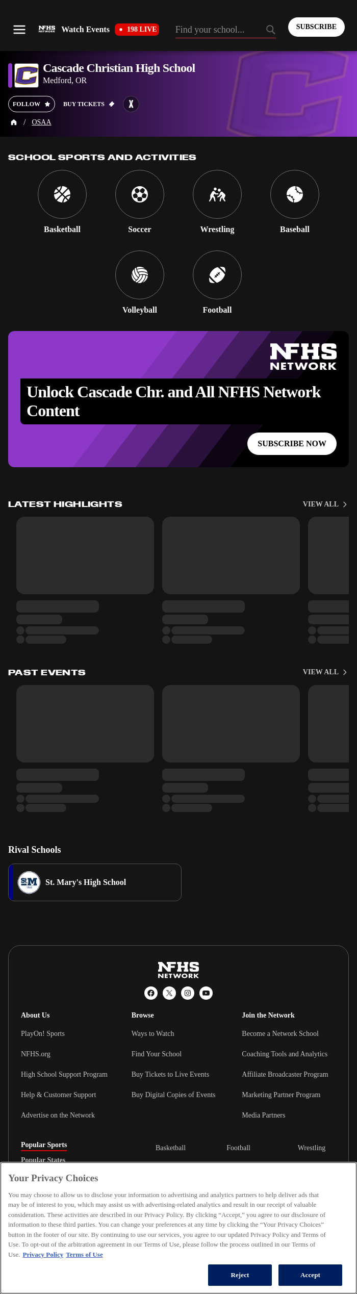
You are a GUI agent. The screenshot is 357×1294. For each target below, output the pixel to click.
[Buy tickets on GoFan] (89, 104)
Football (238, 1148)
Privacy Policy (151, 1231)
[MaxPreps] (196, 1261)
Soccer (236, 1168)
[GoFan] (227, 1261)
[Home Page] (13, 122)
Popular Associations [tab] (53, 1175)
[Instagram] (187, 993)
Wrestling (312, 1148)
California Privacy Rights (86, 1231)
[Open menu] (19, 29)
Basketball (171, 1148)
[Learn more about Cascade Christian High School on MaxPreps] (131, 104)
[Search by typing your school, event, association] (225, 30)
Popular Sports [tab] (44, 1145)
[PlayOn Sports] (161, 1260)
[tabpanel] (246, 1174)
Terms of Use (199, 1231)
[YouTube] (206, 993)
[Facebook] (151, 993)
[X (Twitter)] (169, 993)
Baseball (238, 1201)
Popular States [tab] (43, 1160)
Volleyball (170, 1168)
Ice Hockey (172, 1201)
